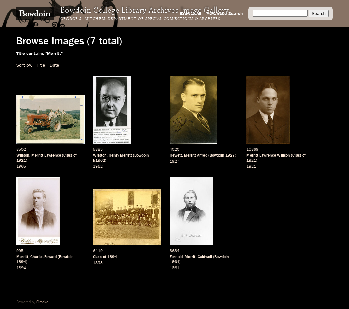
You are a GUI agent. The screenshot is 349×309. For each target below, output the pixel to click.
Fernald (176, 257)
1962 (98, 167)
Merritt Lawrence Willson (268, 155)
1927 (230, 155)
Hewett (176, 155)
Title (41, 65)
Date (54, 65)
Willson (22, 155)
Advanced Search (225, 13)
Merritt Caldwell (198, 257)
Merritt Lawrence (46, 155)
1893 (98, 263)
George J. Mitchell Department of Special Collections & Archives (140, 19)
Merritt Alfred (195, 155)
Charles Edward (43, 257)
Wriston (100, 155)
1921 (21, 161)
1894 (21, 262)
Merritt (22, 257)
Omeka (42, 302)
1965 (21, 167)
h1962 (99, 161)
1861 (174, 262)
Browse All (190, 13)
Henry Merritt (120, 155)
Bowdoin (141, 155)
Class (67, 155)
